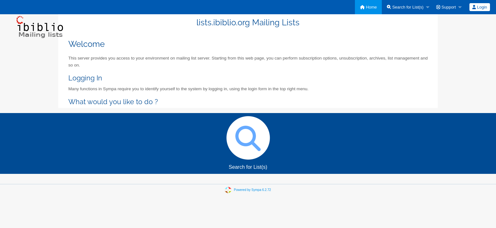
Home (368, 7)
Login (479, 7)
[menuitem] (368, 7)
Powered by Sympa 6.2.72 (252, 190)
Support (446, 7)
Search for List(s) (405, 7)
